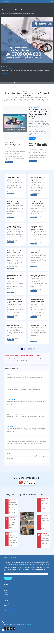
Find (8, 577)
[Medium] (14, 627)
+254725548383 (11, 609)
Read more (32, 138)
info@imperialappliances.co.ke (13, 611)
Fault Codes (10, 426)
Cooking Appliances (12, 399)
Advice (8, 374)
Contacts (6, 594)
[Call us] (2, 623)
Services (9, 453)
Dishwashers (10, 413)
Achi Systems (29, 623)
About (5, 589)
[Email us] (2, 630)
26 (30, 348)
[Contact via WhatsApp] (2, 627)
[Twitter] (8, 627)
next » (35, 348)
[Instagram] (11, 627)
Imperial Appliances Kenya (34, 107)
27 (32, 348)
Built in (8, 386)
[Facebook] (5, 627)
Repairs (5, 591)
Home (5, 587)
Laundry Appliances (12, 440)
